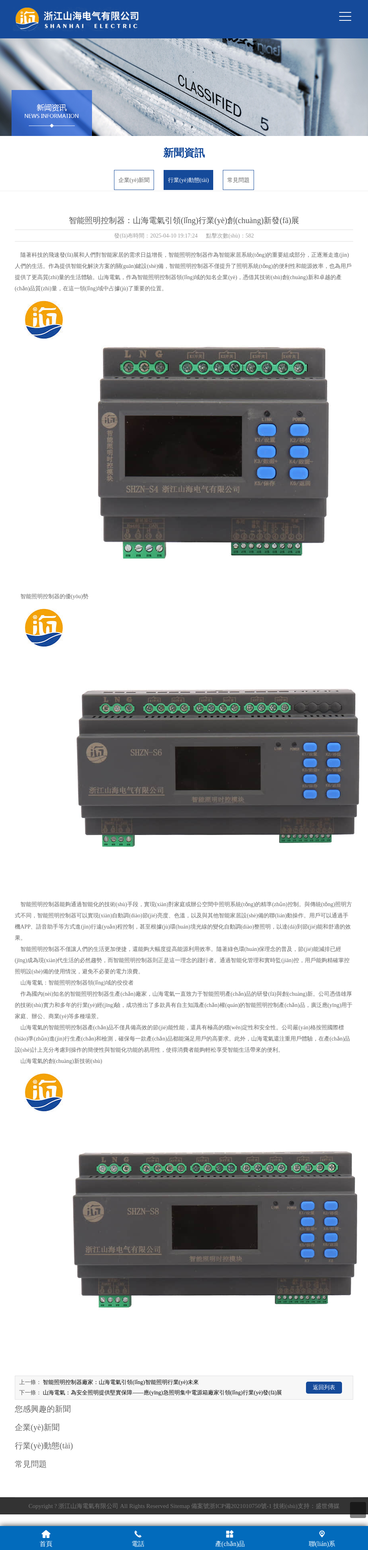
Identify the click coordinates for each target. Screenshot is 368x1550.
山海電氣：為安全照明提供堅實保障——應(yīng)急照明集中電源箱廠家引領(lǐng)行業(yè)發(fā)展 (162, 1393)
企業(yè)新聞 (134, 180)
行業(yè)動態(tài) (188, 180)
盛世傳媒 (328, 1506)
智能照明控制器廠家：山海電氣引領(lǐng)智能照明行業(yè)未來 (121, 1382)
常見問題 (238, 180)
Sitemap (180, 1506)
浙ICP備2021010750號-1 (240, 1506)
